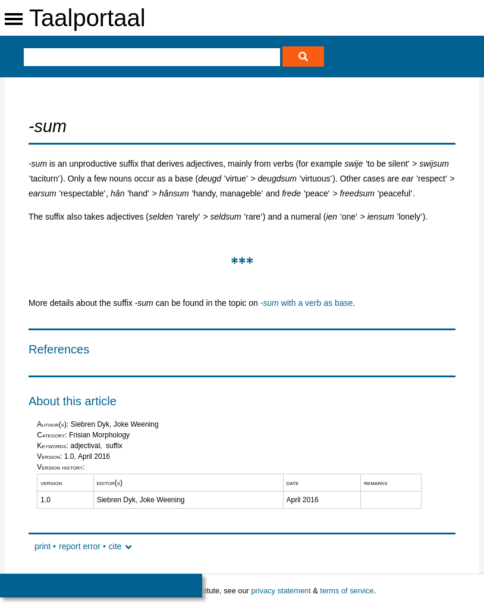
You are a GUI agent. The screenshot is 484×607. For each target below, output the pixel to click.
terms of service (346, 590)
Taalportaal (87, 18)
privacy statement (280, 590)
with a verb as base (306, 303)
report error (79, 546)
